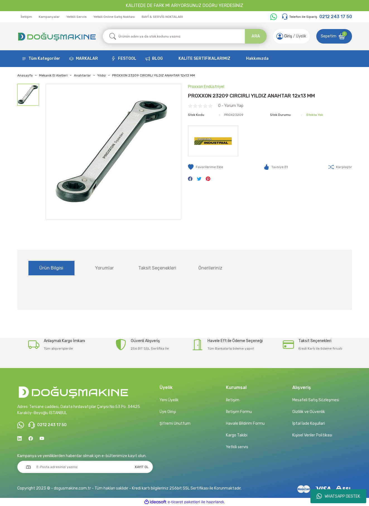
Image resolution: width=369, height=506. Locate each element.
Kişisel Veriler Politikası (312, 435)
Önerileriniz (210, 268)
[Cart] (334, 36)
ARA (256, 36)
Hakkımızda (257, 58)
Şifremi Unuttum (175, 423)
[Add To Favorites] (205, 167)
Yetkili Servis (76, 17)
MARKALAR (87, 58)
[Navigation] (41, 58)
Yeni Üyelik (169, 400)
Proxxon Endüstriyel (206, 86)
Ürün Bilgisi (51, 268)
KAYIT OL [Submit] (142, 467)
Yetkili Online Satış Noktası (114, 17)
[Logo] (56, 36)
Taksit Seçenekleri (157, 268)
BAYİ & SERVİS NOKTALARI (162, 17)
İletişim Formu (239, 411)
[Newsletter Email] (85, 467)
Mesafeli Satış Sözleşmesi (315, 400)
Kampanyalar (49, 17)
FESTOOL (127, 58)
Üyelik (301, 36)
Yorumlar (104, 268)
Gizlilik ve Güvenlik (308, 411)
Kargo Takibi (236, 435)
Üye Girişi (168, 411)
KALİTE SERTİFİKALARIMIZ (204, 58)
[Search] (185, 36)
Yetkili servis (237, 447)
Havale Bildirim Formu (245, 423)
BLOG (157, 58)
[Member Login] (279, 36)
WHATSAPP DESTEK (338, 496)
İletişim (26, 17)
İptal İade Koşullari (308, 423)
